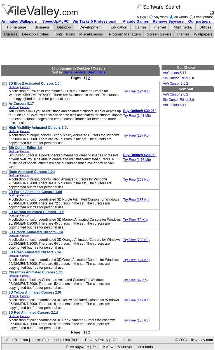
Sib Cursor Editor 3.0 (178, 78)
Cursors (10, 34)
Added (80, 72)
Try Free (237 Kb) (136, 135)
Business (42, 27)
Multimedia (183, 27)
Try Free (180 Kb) (136, 320)
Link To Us (72, 340)
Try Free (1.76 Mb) (137, 160)
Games (141, 27)
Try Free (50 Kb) (135, 220)
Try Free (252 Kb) (136, 180)
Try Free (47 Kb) (135, 280)
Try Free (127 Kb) (136, 260)
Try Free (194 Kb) (136, 91)
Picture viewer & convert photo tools (123, 347)
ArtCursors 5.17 (174, 73)
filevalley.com (202, 340)
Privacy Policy (96, 340)
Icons (70, 34)
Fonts (58, 34)
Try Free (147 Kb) (136, 300)
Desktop (64, 27)
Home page (16, 27)
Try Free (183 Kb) (136, 200)
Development (91, 27)
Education (119, 27)
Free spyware (77, 347)
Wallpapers (203, 34)
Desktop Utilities (35, 34)
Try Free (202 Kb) (136, 240)
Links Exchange (45, 340)
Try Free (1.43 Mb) (137, 116)
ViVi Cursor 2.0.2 (175, 83)
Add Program (17, 340)
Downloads (96, 72)
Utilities (205, 27)
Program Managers (125, 34)
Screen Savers (159, 34)
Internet (159, 27)
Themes (183, 34)
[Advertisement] (108, 51)
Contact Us (122, 340)
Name (68, 72)
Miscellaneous (91, 34)
